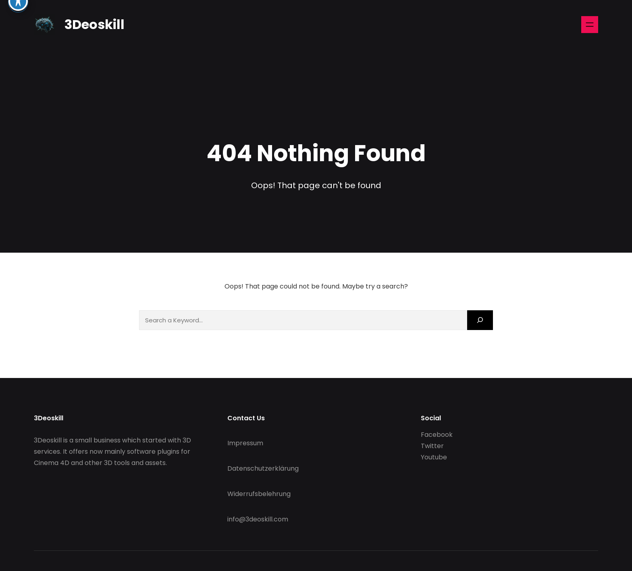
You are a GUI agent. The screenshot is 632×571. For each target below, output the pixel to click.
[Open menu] (589, 24)
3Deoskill (94, 24)
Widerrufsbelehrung (259, 493)
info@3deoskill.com (257, 519)
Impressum (245, 443)
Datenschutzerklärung (263, 468)
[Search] (480, 320)
